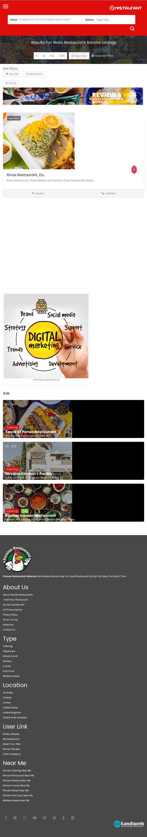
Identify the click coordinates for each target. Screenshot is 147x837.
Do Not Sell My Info (13, 604)
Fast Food (8, 671)
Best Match (34, 74)
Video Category (11, 754)
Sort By (11, 83)
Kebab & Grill (10, 656)
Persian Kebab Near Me (16, 790)
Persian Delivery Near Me (16, 780)
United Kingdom (12, 712)
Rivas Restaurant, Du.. (26, 175)
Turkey (7, 702)
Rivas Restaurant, (18, 180)
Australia (8, 692)
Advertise (8, 624)
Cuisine (7, 666)
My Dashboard (11, 739)
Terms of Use (10, 619)
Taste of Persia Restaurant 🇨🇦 (33, 432)
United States (10, 707)
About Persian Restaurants (18, 594)
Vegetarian (9, 651)
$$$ (52, 56)
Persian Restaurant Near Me (18, 775)
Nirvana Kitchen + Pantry (28, 473)
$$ (44, 56)
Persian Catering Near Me (17, 770)
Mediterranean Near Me (16, 800)
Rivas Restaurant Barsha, (46, 180)
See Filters (10, 68)
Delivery (7, 661)
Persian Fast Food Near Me (18, 795)
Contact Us (9, 629)
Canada (7, 697)
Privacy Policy (10, 614)
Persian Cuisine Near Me (16, 785)
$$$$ (62, 56)
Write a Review (11, 734)
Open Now (79, 55)
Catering (12, 427)
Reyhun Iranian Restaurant (30, 515)
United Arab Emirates (15, 717)
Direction (38, 193)
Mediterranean (11, 676)
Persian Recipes (11, 749)
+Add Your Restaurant (15, 599)
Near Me (12, 74)
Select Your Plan (12, 744)
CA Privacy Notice (12, 609)
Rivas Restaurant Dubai (78, 180)
